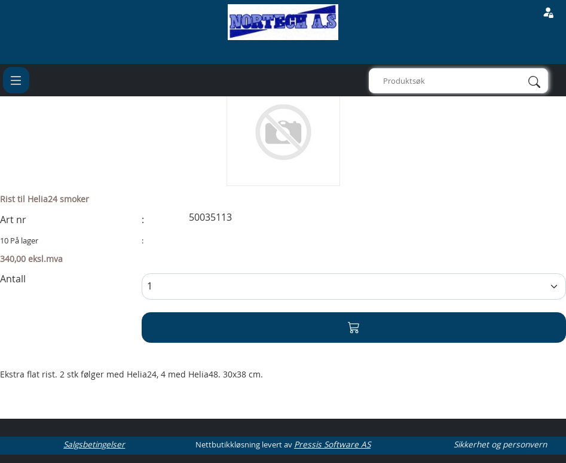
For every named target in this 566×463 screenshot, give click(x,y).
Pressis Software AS (332, 444)
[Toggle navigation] (16, 80)
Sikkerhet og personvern (500, 444)
